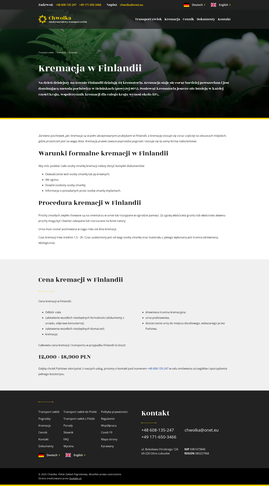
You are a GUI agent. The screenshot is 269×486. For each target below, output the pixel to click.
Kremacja (172, 19)
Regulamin (108, 419)
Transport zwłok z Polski (79, 419)
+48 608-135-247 (158, 368)
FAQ (66, 439)
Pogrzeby (44, 419)
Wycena (68, 446)
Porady (68, 425)
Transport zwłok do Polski (80, 412)
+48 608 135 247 (66, 5)
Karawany (107, 446)
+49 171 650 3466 (90, 5)
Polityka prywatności (114, 412)
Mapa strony (109, 439)
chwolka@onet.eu (131, 5)
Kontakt (224, 19)
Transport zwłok (148, 19)
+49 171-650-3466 (158, 437)
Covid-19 (106, 432)
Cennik (188, 19)
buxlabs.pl (75, 478)
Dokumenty (206, 19)
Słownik (68, 432)
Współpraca (108, 425)
